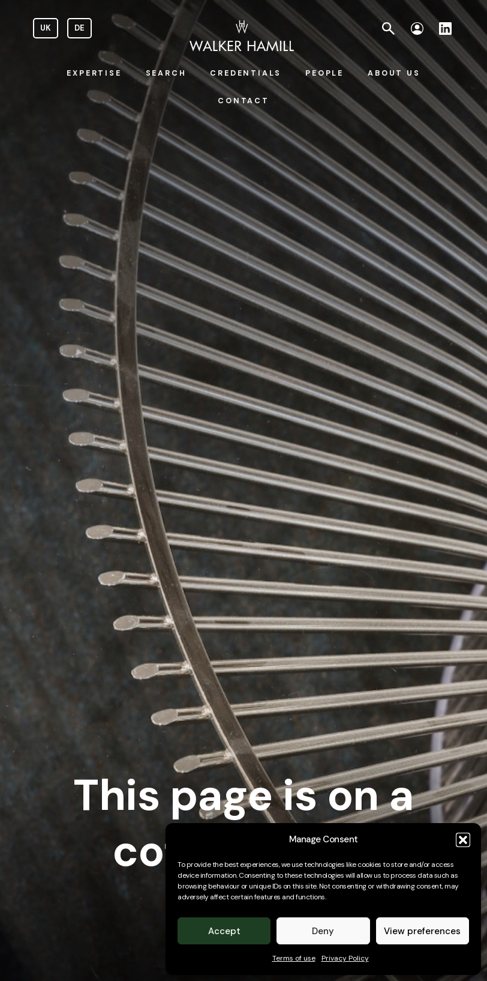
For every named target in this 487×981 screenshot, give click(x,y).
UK (45, 28)
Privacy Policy (345, 958)
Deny (323, 931)
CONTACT (243, 101)
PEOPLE (324, 73)
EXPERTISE (94, 73)
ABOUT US (394, 73)
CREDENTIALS (245, 73)
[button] (463, 840)
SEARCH (166, 73)
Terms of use (293, 958)
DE (79, 28)
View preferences (422, 931)
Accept (224, 931)
